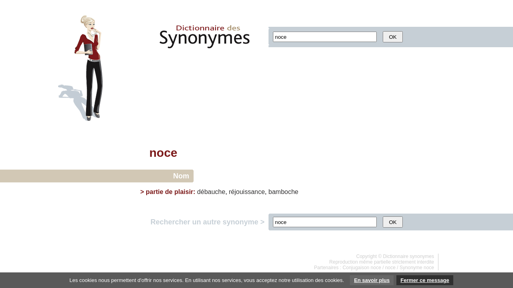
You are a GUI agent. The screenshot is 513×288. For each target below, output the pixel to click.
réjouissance (247, 191)
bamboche (284, 191)
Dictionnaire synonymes (408, 256)
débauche (211, 191)
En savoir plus (372, 280)
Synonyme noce (417, 267)
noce (390, 267)
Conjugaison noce (362, 267)
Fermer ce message (424, 280)
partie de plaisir (169, 191)
